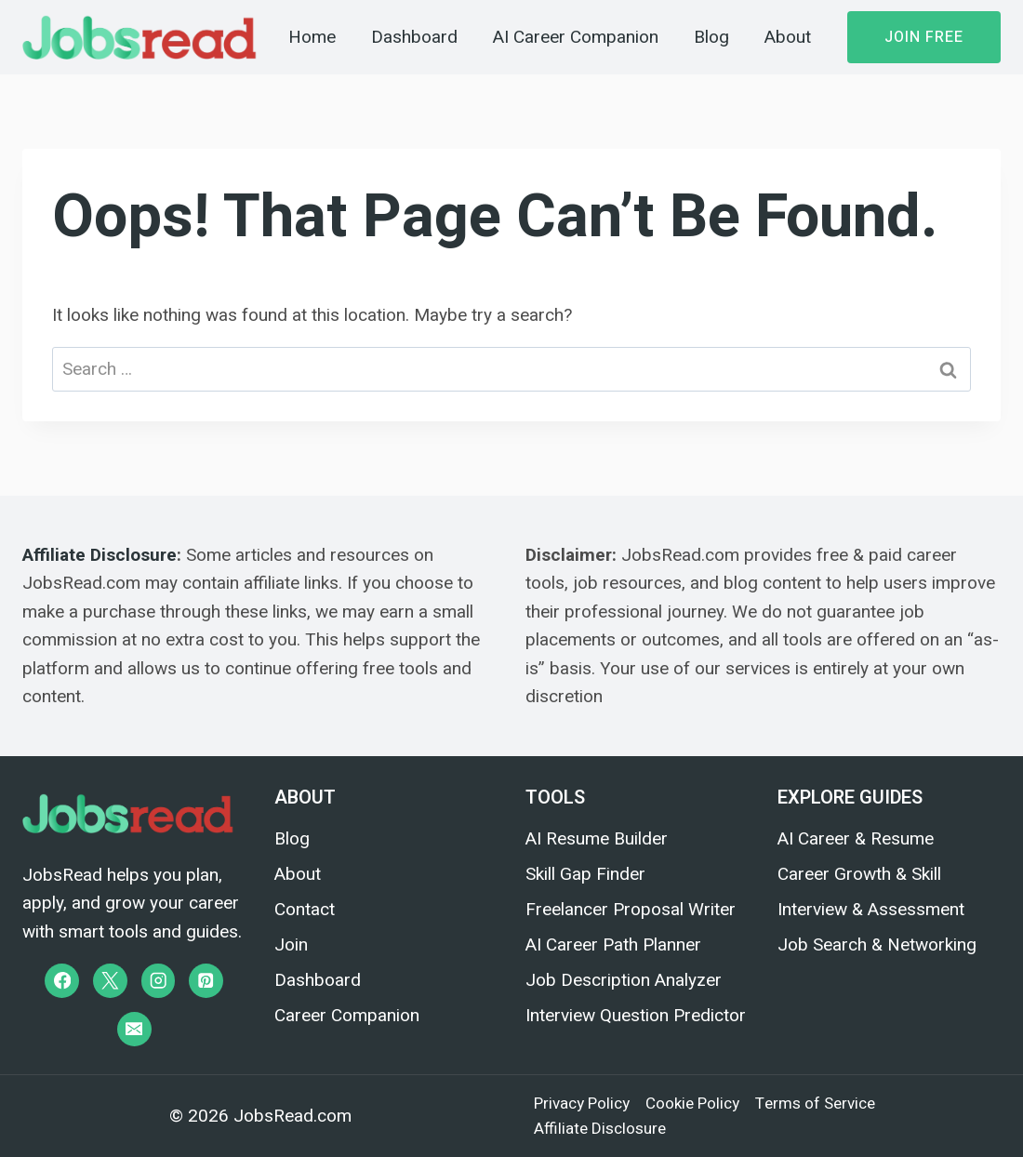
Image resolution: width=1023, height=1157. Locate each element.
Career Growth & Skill (859, 873)
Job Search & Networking (876, 944)
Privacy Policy (582, 1103)
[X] (110, 981)
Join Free (923, 37)
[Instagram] (158, 981)
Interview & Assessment (870, 909)
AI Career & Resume (855, 838)
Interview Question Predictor (635, 1015)
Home (312, 37)
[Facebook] (62, 981)
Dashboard (414, 37)
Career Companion (346, 1015)
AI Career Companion (575, 37)
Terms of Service (815, 1103)
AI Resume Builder (596, 838)
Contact (304, 909)
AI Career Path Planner (613, 944)
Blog (711, 37)
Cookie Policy (692, 1103)
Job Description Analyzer (623, 980)
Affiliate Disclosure (99, 554)
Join (291, 944)
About (787, 37)
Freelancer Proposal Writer (630, 909)
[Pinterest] (206, 981)
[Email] (134, 1029)
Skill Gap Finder (585, 873)
